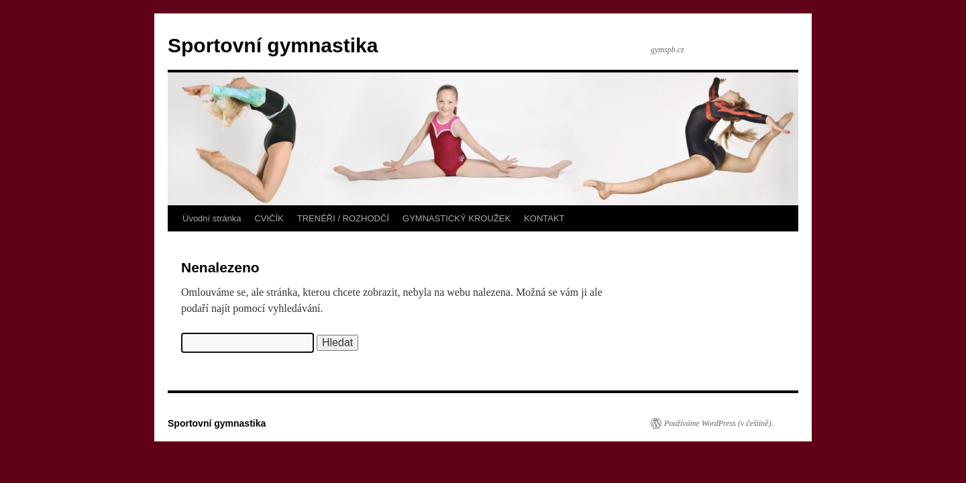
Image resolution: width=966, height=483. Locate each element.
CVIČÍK (268, 218)
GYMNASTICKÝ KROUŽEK (456, 218)
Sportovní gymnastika (273, 45)
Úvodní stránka (211, 218)
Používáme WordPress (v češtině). (718, 423)
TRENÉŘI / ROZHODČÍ (343, 218)
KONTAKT (544, 218)
